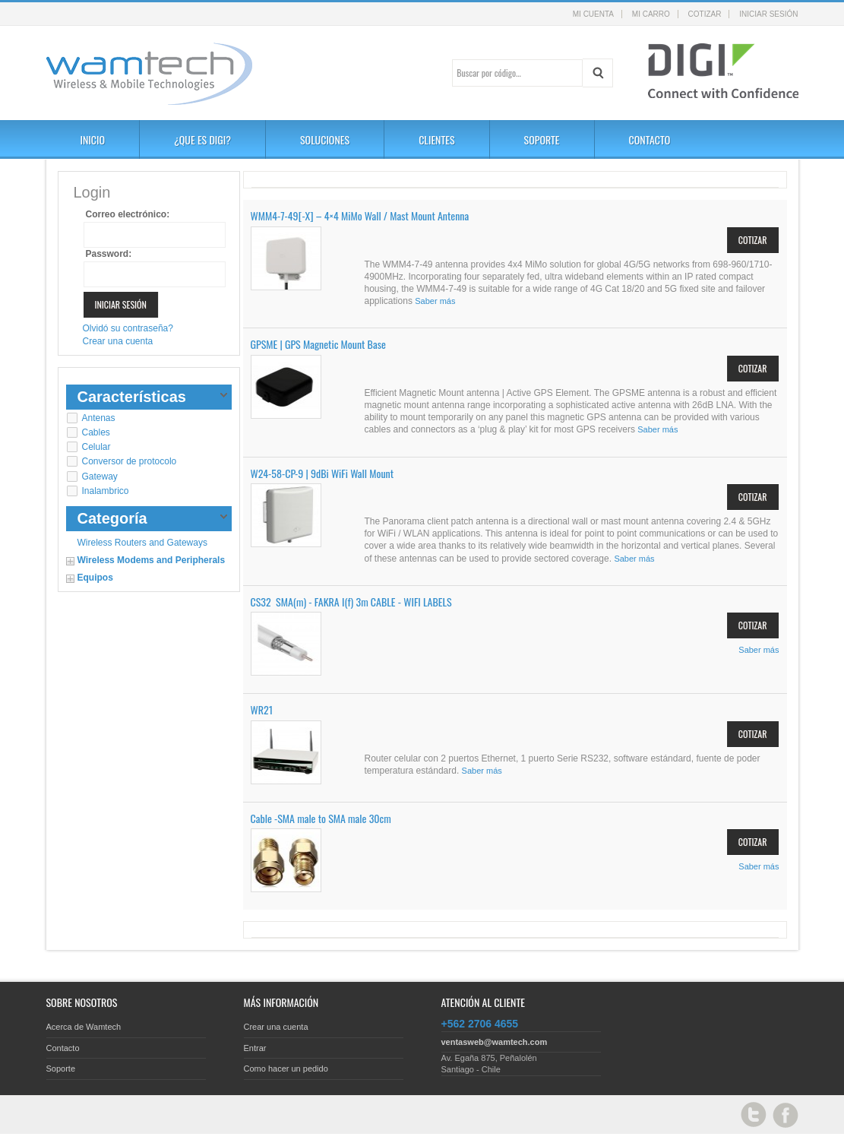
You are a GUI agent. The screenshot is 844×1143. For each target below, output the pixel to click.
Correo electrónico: (128, 214)
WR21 (262, 709)
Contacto (63, 1048)
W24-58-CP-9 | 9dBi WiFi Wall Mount (322, 473)
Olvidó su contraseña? (128, 328)
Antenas (98, 418)
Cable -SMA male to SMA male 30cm (321, 818)
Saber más (435, 301)
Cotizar (705, 14)
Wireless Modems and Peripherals (151, 560)
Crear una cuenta (118, 341)
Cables (96, 432)
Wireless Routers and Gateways (142, 542)
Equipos (95, 577)
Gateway (100, 476)
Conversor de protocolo (129, 461)
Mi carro (651, 14)
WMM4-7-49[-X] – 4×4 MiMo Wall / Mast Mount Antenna (360, 215)
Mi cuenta (593, 14)
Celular (96, 447)
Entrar (255, 1048)
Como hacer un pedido (286, 1068)
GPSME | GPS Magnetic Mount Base (318, 344)
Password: (109, 254)
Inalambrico (105, 491)
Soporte (61, 1068)
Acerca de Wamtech (84, 1026)
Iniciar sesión (768, 14)
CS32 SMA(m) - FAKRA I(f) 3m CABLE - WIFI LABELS (351, 601)
